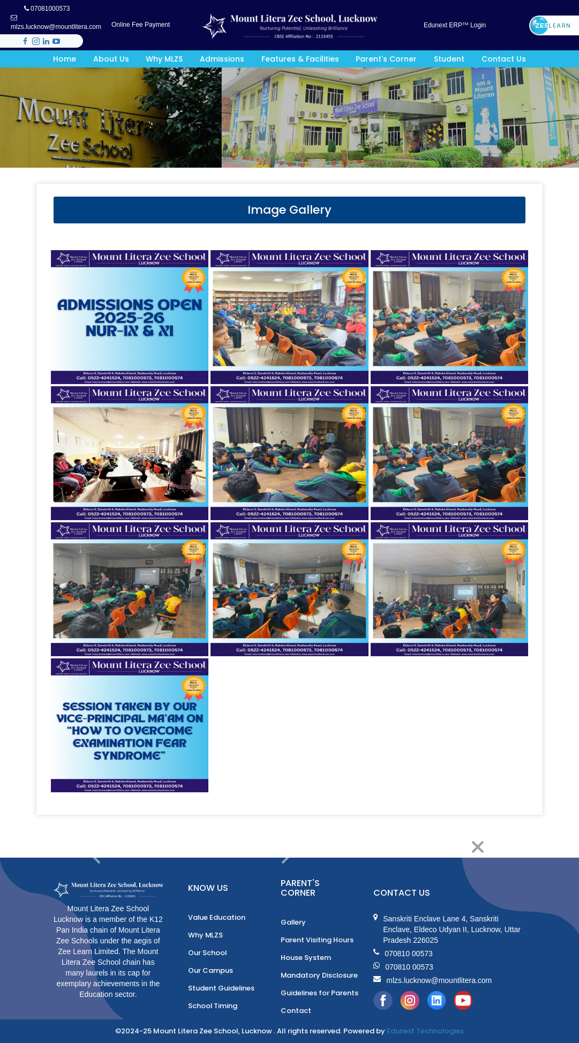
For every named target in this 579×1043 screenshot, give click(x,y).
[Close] (477, 847)
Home (64, 59)
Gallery (294, 922)
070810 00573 (403, 953)
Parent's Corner (386, 59)
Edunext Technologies (425, 1031)
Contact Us (504, 59)
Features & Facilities (300, 59)
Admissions (222, 59)
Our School (207, 953)
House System (306, 957)
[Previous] (95, 847)
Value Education (217, 917)
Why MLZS (164, 59)
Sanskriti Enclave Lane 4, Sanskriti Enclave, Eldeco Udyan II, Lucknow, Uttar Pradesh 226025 (447, 929)
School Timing (213, 1006)
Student (449, 59)
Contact (296, 1011)
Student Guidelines (221, 988)
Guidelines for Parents (320, 993)
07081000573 (47, 8)
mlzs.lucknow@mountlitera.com (56, 22)
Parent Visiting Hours (317, 940)
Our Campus (210, 970)
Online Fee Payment (140, 24)
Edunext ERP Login (455, 25)
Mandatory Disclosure (320, 975)
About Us (111, 59)
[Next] (286, 847)
